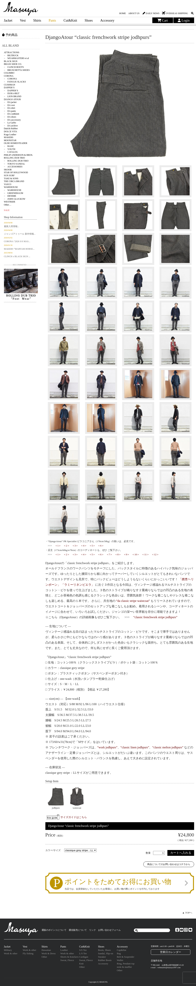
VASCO (7, 184)
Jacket (8, 20)
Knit (81, 963)
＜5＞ (92, 545)
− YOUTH (9, 149)
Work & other (11, 953)
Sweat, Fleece (67, 960)
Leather (64, 950)
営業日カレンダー (170, 952)
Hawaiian (46, 950)
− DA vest (9, 105)
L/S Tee (83, 953)
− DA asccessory (12, 120)
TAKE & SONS (11, 178)
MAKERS (8, 137)
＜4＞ (84, 545)
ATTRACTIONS (11, 52)
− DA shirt (9, 108)
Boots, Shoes (104, 950)
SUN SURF (9, 175)
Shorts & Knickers (69, 956)
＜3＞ (75, 545)
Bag (119, 953)
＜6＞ (101, 545)
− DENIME (10, 196)
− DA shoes (10, 117)
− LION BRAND (12, 96)
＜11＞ (145, 554)
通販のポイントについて (54, 930)
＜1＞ (58, 545)
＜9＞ (127, 554)
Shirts (37, 20)
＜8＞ (118, 554)
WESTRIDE (9, 201)
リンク (92, 930)
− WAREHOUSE (12, 190)
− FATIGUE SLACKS (15, 81)
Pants (52, 20)
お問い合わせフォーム (109, 930)
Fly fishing (28, 953)
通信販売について (78, 930)
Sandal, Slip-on (105, 953)
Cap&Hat (121, 950)
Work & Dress (49, 953)
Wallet (120, 960)
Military (8, 950)
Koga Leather (10, 134)
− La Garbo (10, 122)
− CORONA (10, 78)
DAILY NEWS (152, 13)
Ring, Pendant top (126, 963)
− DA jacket (10, 102)
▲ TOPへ (187, 912)
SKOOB (8, 169)
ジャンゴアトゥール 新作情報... (20, 234)
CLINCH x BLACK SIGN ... (17, 256)
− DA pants (10, 111)
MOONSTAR (10, 140)
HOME (122, 13)
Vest (23, 20)
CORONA (9, 76)
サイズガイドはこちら (73, 817)
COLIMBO (9, 73)
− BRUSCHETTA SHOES (17, 70)
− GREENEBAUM (13, 193)
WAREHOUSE (11, 187)
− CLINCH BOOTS (14, 67)
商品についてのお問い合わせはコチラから (168, 864)
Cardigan (83, 956)
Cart (162, 20)
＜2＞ (66, 545)
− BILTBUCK (11, 55)
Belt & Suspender (125, 956)
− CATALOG (11, 152)
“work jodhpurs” (107, 747)
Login (184, 20)
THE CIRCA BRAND (14, 181)
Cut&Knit (70, 20)
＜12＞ (155, 554)
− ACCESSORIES (13, 166)
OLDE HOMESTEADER (15, 143)
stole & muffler (124, 967)
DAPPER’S (9, 87)
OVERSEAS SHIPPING (176, 13)
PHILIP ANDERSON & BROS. (18, 155)
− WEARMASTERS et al (16, 58)
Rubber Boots (105, 960)
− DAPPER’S (11, 90)
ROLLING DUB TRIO (14, 157)
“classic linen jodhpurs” (134, 747)
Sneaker (102, 956)
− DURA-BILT (11, 93)
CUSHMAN (9, 84)
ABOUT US (133, 13)
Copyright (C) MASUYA (98, 982)
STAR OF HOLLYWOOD (16, 172)
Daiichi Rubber (11, 128)
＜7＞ (109, 554)
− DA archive (11, 125)
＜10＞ (135, 554)
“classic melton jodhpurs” (167, 747)
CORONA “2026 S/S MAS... (17, 241)
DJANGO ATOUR (12, 99)
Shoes (89, 20)
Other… (7, 204)
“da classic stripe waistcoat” (133, 600)
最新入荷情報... (11, 226)
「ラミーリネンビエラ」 (77, 584)
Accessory (107, 20)
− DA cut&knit (11, 114)
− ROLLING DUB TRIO (16, 160)
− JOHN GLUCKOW (14, 199)
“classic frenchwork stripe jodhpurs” (155, 617)
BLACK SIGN (11, 61)
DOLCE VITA (10, 131)
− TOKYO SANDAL (14, 163)
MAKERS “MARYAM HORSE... (19, 249)
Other (44, 956)
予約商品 (10, 34)
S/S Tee (83, 950)
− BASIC (9, 146)
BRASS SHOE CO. (13, 64)
